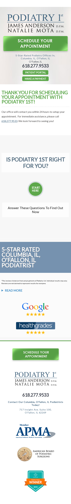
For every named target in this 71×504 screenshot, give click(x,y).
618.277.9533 (35, 65)
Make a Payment (35, 78)
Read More (13, 290)
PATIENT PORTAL (35, 72)
